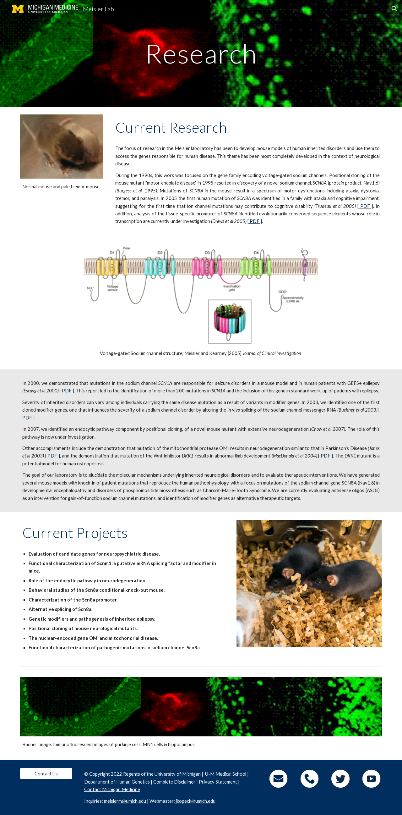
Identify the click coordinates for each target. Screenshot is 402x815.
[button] (394, 8)
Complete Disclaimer (174, 782)
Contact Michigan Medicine (112, 789)
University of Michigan (177, 774)
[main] (201, 53)
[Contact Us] (46, 773)
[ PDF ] (365, 206)
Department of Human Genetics (117, 782)
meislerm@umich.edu (125, 801)
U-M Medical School (225, 774)
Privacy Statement (218, 782)
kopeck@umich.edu (196, 801)
